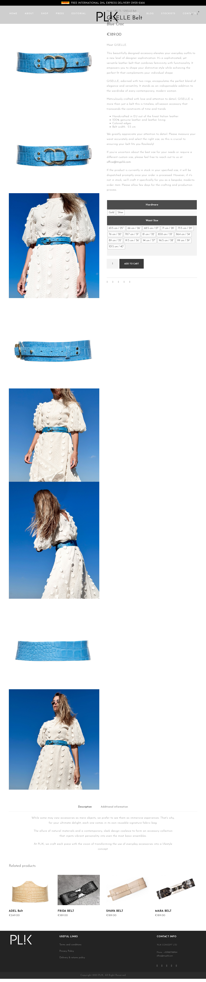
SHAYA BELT (114, 911)
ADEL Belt (16, 911)
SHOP (44, 14)
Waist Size (152, 220)
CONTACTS (190, 14)
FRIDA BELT (66, 911)
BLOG (150, 14)
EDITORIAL (78, 14)
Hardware (152, 204)
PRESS (60, 14)
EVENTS (134, 14)
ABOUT (29, 14)
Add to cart (131, 264)
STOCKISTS (168, 14)
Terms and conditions (70, 944)
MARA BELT (163, 911)
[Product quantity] (113, 264)
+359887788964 (170, 952)
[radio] (111, 212)
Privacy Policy (66, 951)
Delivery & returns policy (72, 957)
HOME (13, 14)
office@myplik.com (119, 162)
